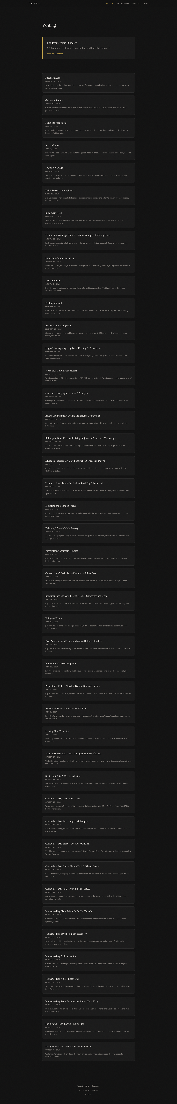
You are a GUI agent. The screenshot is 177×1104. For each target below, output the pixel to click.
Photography (123, 3)
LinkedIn (86, 1090)
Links (146, 3)
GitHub (95, 1090)
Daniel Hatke (35, 3)
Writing (110, 3)
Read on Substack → (56, 54)
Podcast (136, 3)
